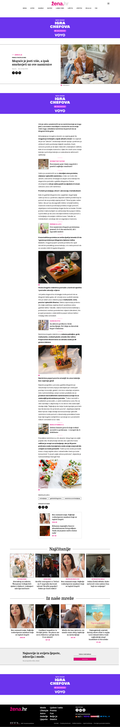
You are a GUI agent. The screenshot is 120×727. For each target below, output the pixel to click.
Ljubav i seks (60, 8)
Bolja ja (88, 8)
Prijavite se (85, 659)
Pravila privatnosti (65, 723)
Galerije (40, 8)
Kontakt (56, 723)
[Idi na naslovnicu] (60, 5)
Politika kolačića (76, 723)
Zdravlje (18, 55)
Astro (32, 8)
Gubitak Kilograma (55, 498)
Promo (53, 710)
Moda (25, 8)
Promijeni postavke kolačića (102, 723)
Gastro (49, 8)
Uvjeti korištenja (87, 723)
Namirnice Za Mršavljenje (72, 498)
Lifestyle (79, 8)
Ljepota (70, 8)
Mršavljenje (43, 498)
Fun (96, 8)
